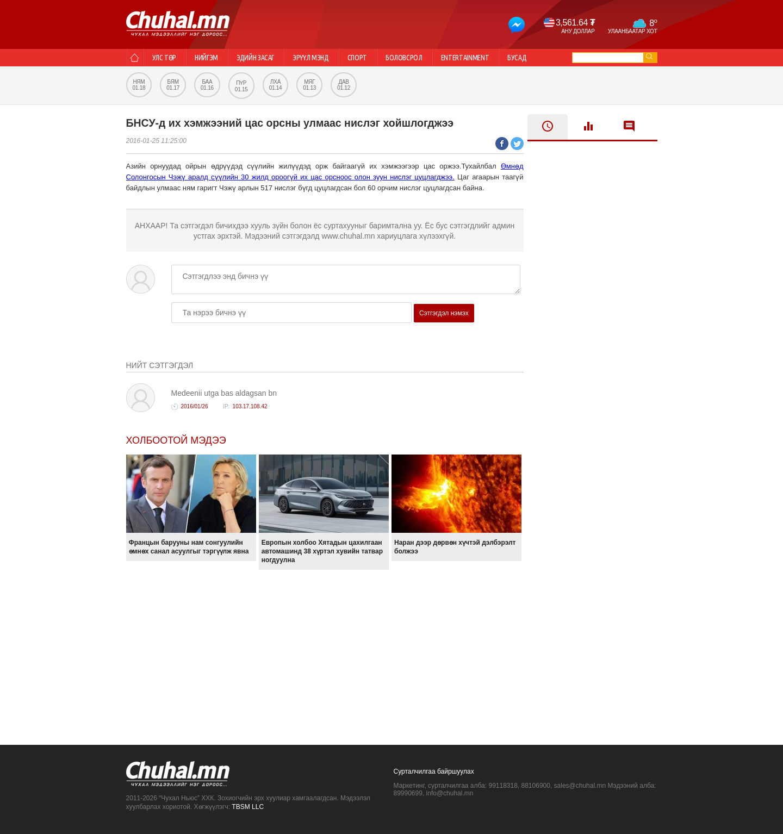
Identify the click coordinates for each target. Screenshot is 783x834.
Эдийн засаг (255, 57)
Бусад (516, 57)
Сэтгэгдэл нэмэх (444, 313)
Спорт (357, 57)
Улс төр (164, 57)
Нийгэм (206, 57)
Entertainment (465, 57)
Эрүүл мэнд (311, 57)
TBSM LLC (248, 807)
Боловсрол (404, 57)
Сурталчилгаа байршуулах (434, 771)
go (649, 56)
